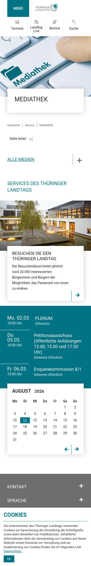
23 (75, 427)
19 (35, 427)
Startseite (13, 125)
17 (15, 427)
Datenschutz (13, 551)
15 (65, 420)
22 (65, 427)
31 (15, 440)
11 (25, 420)
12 (35, 420)
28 (55, 433)
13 (45, 420)
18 (25, 427)
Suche (74, 28)
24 (15, 433)
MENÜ (18, 8)
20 (45, 427)
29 (65, 433)
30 (75, 433)
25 (25, 433)
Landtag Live (36, 29)
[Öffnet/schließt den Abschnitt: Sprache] (81, 500)
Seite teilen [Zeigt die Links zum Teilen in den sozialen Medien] (18, 138)
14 (55, 420)
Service (54, 28)
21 (55, 427)
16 (75, 420)
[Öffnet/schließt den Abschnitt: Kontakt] (81, 486)
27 (45, 433)
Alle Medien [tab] (20, 159)
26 (35, 433)
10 (15, 420)
